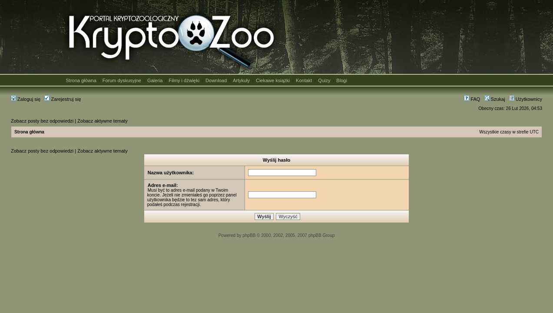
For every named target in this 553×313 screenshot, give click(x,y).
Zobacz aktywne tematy (102, 120)
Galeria (154, 80)
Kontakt (304, 80)
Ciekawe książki (273, 80)
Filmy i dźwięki (184, 80)
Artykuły (241, 80)
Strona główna (81, 80)
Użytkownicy (525, 99)
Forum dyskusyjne (122, 80)
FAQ (472, 99)
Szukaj (494, 99)
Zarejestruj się (62, 99)
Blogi (341, 80)
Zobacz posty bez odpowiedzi (42, 120)
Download (216, 80)
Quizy (324, 80)
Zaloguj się (25, 99)
